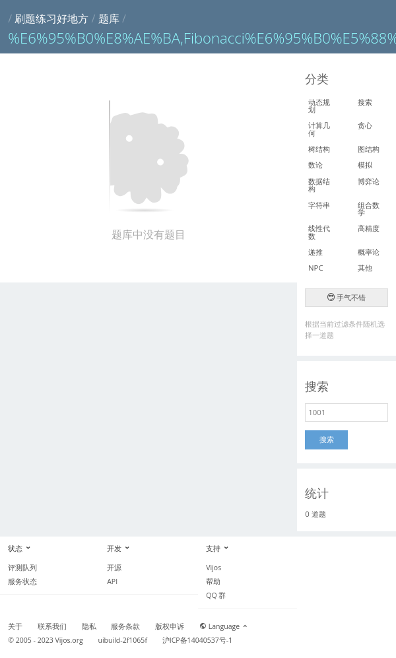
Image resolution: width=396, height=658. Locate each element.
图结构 (369, 149)
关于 (15, 626)
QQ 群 (216, 595)
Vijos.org (69, 640)
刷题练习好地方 (51, 18)
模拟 (365, 165)
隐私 (89, 626)
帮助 (213, 581)
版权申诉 (169, 626)
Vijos (213, 567)
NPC (315, 268)
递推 (315, 252)
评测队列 (22, 567)
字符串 (319, 205)
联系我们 (52, 626)
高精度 (369, 228)
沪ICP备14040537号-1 (197, 640)
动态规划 (319, 105)
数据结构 (319, 184)
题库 (108, 18)
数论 (315, 165)
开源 (114, 567)
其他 (365, 268)
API (112, 581)
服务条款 (125, 626)
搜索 (365, 102)
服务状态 (22, 581)
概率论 (369, 252)
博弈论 (369, 181)
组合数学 (369, 208)
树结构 (319, 149)
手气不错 (346, 297)
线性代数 (319, 231)
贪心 (365, 125)
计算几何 (319, 128)
